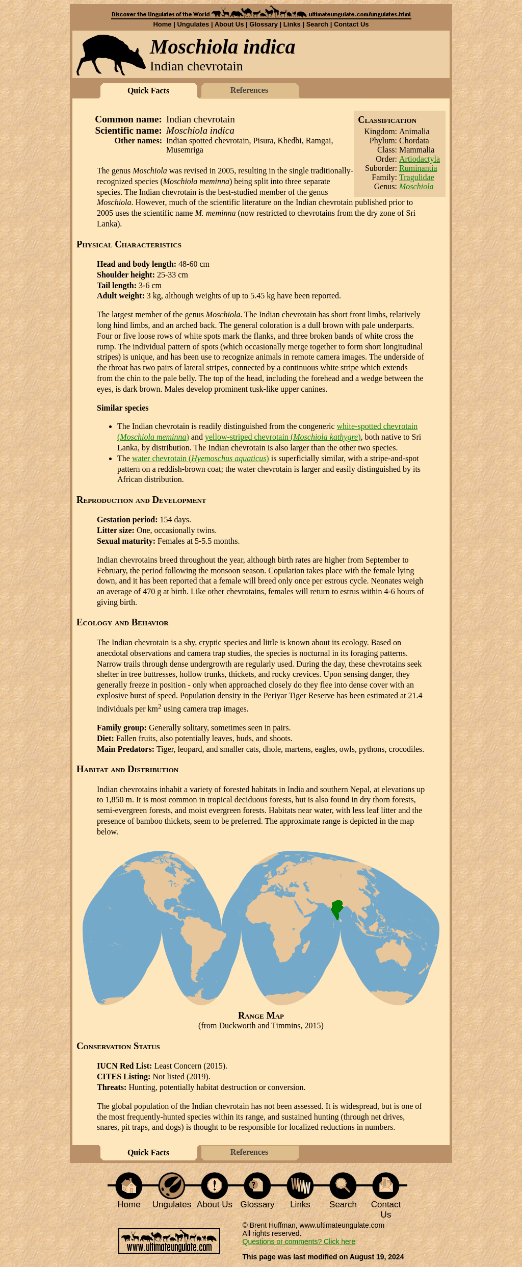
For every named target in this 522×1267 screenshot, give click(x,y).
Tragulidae (416, 177)
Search (317, 24)
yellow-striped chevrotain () (283, 437)
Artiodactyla (419, 159)
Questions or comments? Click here (299, 1241)
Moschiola (416, 186)
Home (162, 24)
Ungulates (193, 24)
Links (292, 24)
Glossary (263, 24)
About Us (229, 24)
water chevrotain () (200, 458)
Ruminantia (418, 168)
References (249, 90)
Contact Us (351, 24)
